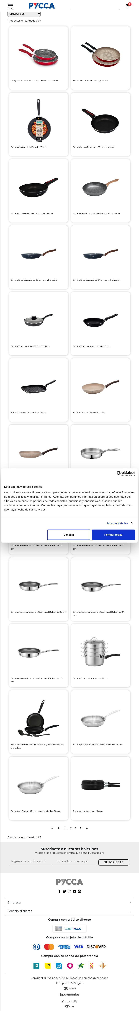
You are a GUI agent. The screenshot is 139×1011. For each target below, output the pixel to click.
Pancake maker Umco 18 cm (88, 811)
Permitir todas (113, 534)
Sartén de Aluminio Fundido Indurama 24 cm (96, 213)
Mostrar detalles (117, 523)
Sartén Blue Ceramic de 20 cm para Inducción (34, 280)
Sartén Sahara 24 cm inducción (89, 412)
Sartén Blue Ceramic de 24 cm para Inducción (96, 280)
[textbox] (92, 7)
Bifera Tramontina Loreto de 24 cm (29, 412)
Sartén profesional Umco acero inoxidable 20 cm (36, 811)
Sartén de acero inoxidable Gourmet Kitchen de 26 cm (38, 612)
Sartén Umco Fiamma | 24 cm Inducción (32, 213)
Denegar (68, 534)
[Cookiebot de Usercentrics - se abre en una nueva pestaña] (119, 473)
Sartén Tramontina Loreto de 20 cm (91, 346)
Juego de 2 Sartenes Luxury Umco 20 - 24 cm (34, 80)
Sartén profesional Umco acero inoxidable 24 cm (97, 744)
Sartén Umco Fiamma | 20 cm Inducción (94, 147)
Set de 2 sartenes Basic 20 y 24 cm (90, 80)
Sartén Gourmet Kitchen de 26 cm (90, 678)
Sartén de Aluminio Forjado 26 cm (28, 147)
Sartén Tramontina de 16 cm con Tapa (30, 346)
